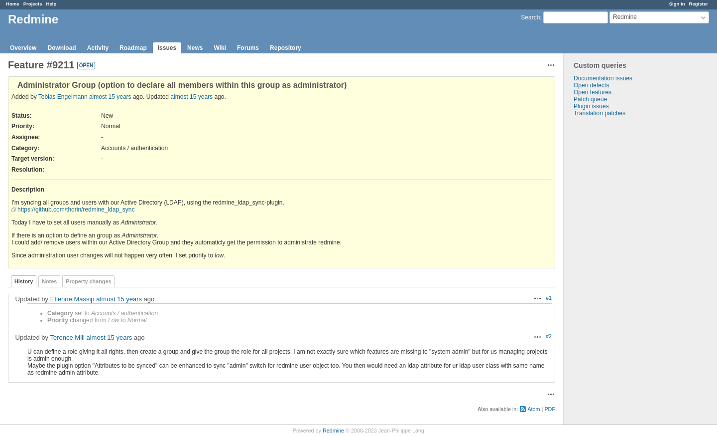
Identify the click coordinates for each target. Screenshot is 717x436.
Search (530, 17)
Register (698, 3)
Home (12, 3)
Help (51, 3)
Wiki (220, 47)
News (195, 47)
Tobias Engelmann (63, 96)
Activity (98, 47)
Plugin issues (591, 106)
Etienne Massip (72, 299)
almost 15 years (110, 96)
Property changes (88, 281)
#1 (549, 298)
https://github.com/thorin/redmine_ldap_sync (75, 209)
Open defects (591, 85)
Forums (248, 47)
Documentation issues (603, 78)
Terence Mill (67, 337)
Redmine (333, 431)
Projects (32, 3)
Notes (49, 281)
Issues (167, 47)
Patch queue (590, 99)
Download (61, 47)
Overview (23, 47)
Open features (592, 92)
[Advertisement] (613, 273)
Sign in (677, 3)
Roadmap (133, 47)
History (23, 281)
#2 (549, 336)
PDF (549, 409)
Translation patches (599, 113)
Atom (533, 409)
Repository (285, 47)
